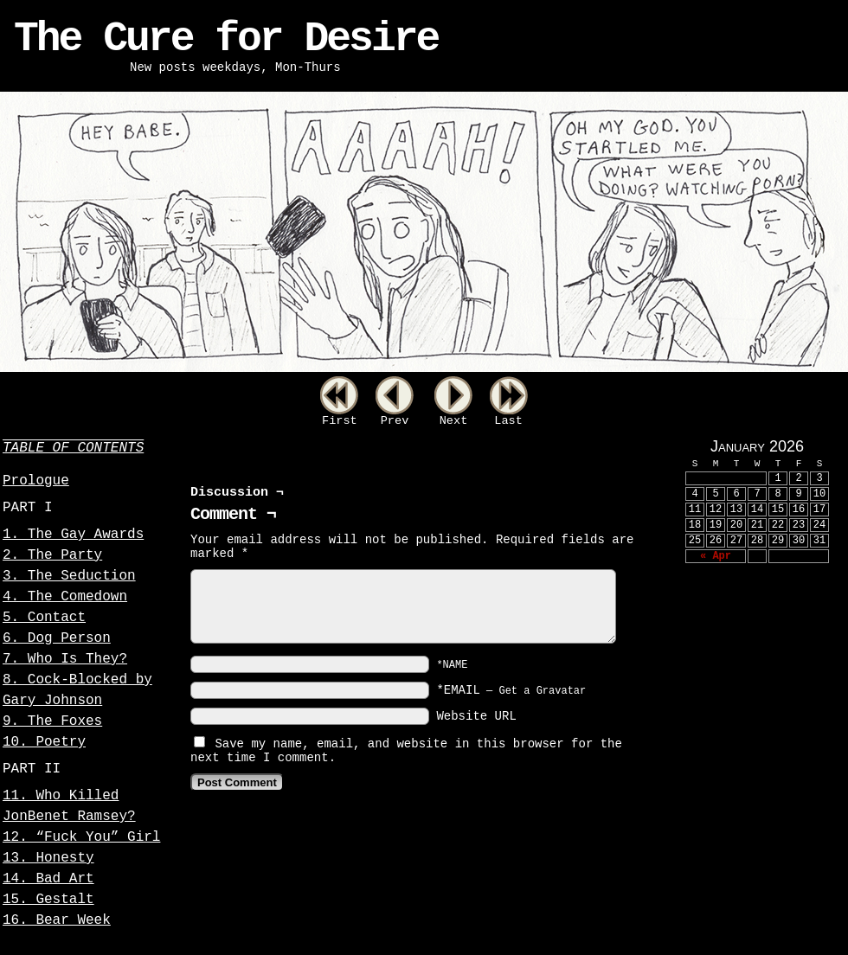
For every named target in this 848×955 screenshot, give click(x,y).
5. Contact (44, 617)
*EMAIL (511, 690)
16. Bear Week (57, 920)
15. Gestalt (48, 899)
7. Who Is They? (65, 659)
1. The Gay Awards (73, 534)
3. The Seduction (69, 576)
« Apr (715, 556)
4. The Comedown (65, 597)
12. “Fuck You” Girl (81, 837)
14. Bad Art (48, 879)
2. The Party (52, 555)
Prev (395, 420)
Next (454, 420)
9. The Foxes (52, 721)
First (339, 420)
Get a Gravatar (542, 691)
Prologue (36, 481)
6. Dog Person (57, 638)
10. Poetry (44, 742)
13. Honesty (48, 858)
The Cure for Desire (226, 39)
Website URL (476, 716)
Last (508, 420)
